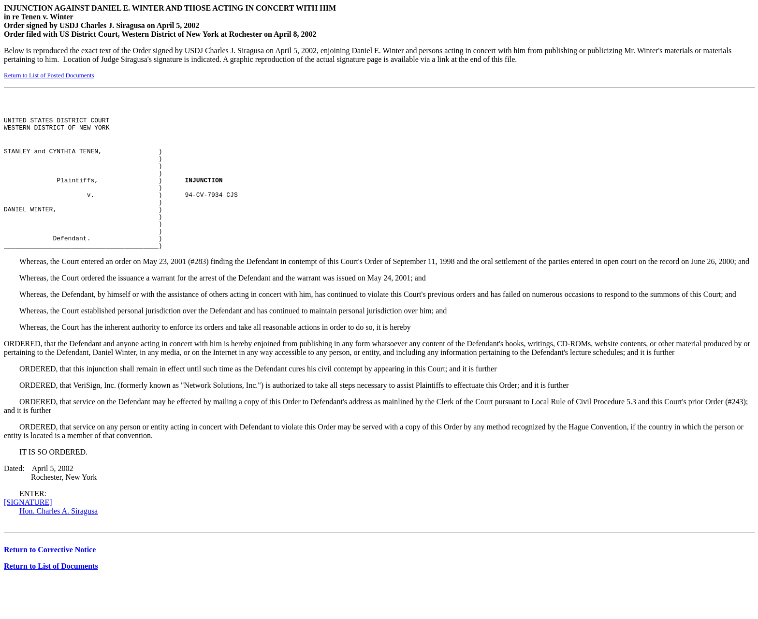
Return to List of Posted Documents (49, 75)
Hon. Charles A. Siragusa (58, 534)
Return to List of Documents (51, 589)
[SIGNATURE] (28, 525)
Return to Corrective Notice (50, 573)
